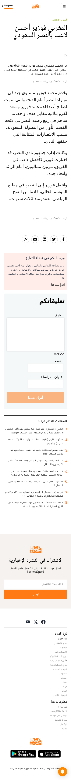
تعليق (58, 315)
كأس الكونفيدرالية (58, 660)
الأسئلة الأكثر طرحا (58, 711)
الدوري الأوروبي (60, 669)
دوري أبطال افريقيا (58, 656)
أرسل (36, 594)
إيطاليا (64, 682)
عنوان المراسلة (51, 377)
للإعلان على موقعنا (58, 715)
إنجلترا (64, 673)
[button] (62, 771)
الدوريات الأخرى (60, 695)
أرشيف (64, 728)
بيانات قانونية (61, 720)
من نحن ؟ (62, 707)
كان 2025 (62, 639)
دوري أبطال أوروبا (58, 665)
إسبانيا (64, 678)
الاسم (58, 361)
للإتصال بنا (62, 724)
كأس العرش (61, 652)
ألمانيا (64, 691)
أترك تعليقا (35, 398)
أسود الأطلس (59, 19)
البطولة (63, 647)
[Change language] (8, 6)
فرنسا (64, 686)
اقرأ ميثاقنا (58, 285)
